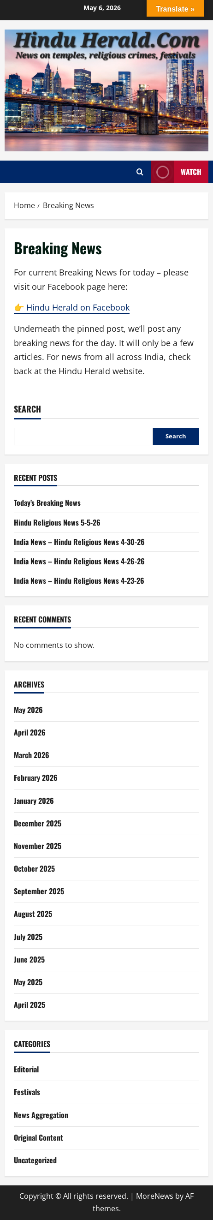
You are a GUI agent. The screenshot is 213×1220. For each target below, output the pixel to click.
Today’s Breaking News (47, 502)
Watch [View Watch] (176, 172)
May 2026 (28, 709)
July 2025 (28, 936)
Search (27, 409)
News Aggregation (41, 1114)
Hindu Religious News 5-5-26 (57, 522)
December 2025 (37, 823)
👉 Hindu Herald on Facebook (72, 307)
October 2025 (34, 868)
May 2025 (28, 981)
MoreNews (154, 1196)
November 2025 (37, 845)
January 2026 (34, 800)
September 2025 (39, 891)
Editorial (26, 1069)
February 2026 (36, 777)
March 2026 (31, 754)
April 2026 (30, 732)
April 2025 (29, 1004)
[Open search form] (139, 172)
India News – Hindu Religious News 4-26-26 (79, 561)
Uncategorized (35, 1160)
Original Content (38, 1137)
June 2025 (29, 959)
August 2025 (33, 913)
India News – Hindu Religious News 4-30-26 (79, 541)
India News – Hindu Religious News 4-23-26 (79, 580)
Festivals (27, 1091)
